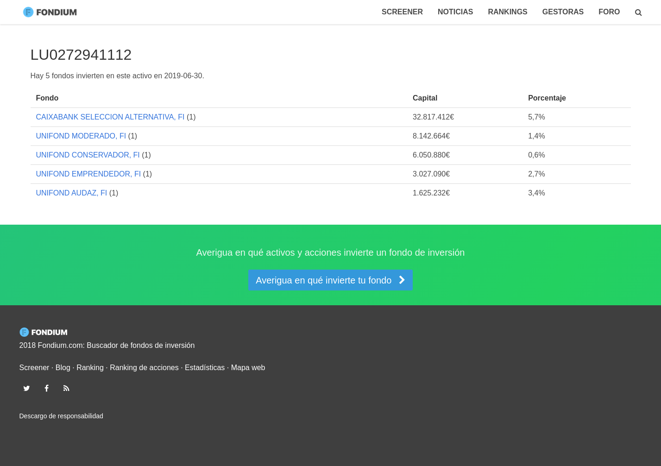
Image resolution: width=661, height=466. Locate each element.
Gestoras (563, 12)
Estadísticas (205, 368)
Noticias (455, 12)
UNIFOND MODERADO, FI (81, 136)
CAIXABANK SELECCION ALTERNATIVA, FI (110, 117)
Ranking (90, 368)
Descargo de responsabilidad (61, 416)
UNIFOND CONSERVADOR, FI (88, 155)
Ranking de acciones (144, 368)
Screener (402, 12)
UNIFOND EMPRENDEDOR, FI (88, 174)
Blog (63, 368)
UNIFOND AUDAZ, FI (71, 193)
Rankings (507, 12)
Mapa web (248, 368)
